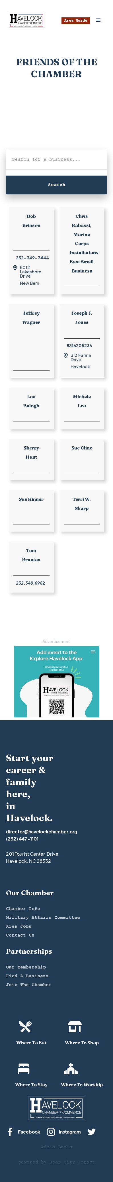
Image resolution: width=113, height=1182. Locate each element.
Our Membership (26, 967)
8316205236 (79, 345)
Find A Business (27, 976)
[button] (98, 20)
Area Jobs (19, 926)
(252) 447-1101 (22, 839)
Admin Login (56, 1147)
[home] (25, 20)
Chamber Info (23, 909)
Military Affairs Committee (43, 917)
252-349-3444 (32, 257)
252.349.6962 (30, 583)
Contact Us (20, 935)
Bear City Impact (72, 1162)
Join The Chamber (29, 985)
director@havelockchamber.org (41, 832)
